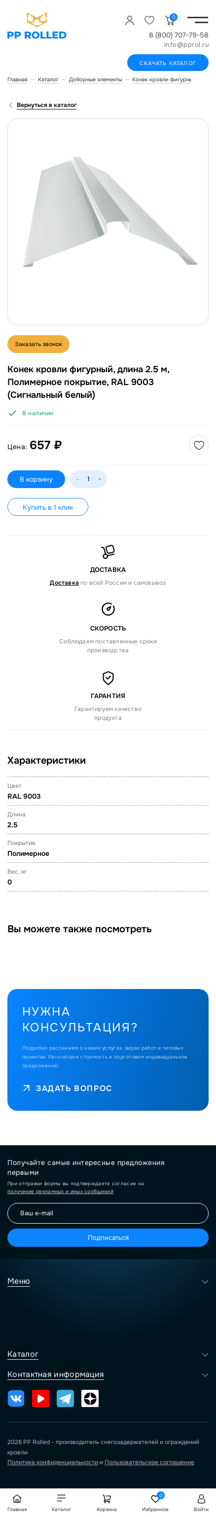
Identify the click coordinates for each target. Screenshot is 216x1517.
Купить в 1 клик (48, 507)
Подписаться (108, 1238)
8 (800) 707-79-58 (179, 35)
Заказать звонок (38, 344)
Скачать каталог (168, 63)
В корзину (36, 479)
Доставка (64, 583)
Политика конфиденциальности (52, 1462)
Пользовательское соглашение (149, 1462)
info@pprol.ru (186, 44)
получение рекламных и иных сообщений (60, 1191)
